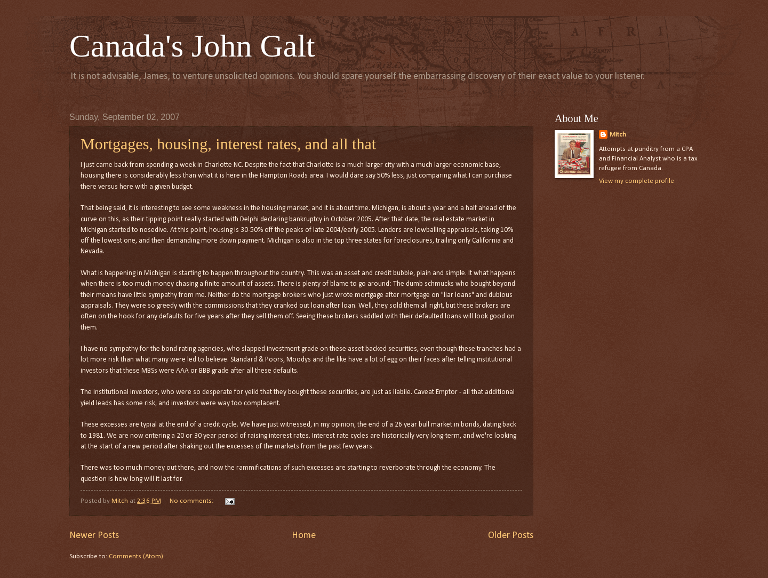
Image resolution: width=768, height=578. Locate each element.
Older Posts (510, 536)
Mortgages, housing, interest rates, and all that (228, 143)
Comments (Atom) (136, 556)
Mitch (618, 134)
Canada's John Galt (192, 45)
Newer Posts (94, 536)
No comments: (192, 500)
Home (304, 536)
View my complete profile (636, 181)
